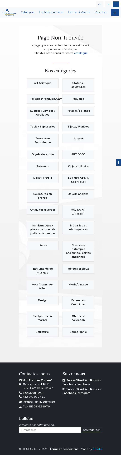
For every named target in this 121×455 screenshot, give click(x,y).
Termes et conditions (64, 449)
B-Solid (97, 449)
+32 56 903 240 (33, 393)
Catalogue (27, 12)
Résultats (101, 12)
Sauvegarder (91, 429)
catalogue (81, 53)
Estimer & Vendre (79, 12)
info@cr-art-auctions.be (39, 401)
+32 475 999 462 (34, 396)
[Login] (115, 12)
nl (108, 4)
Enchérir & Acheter (51, 12)
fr (116, 4)
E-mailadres (26, 434)
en (99, 4)
